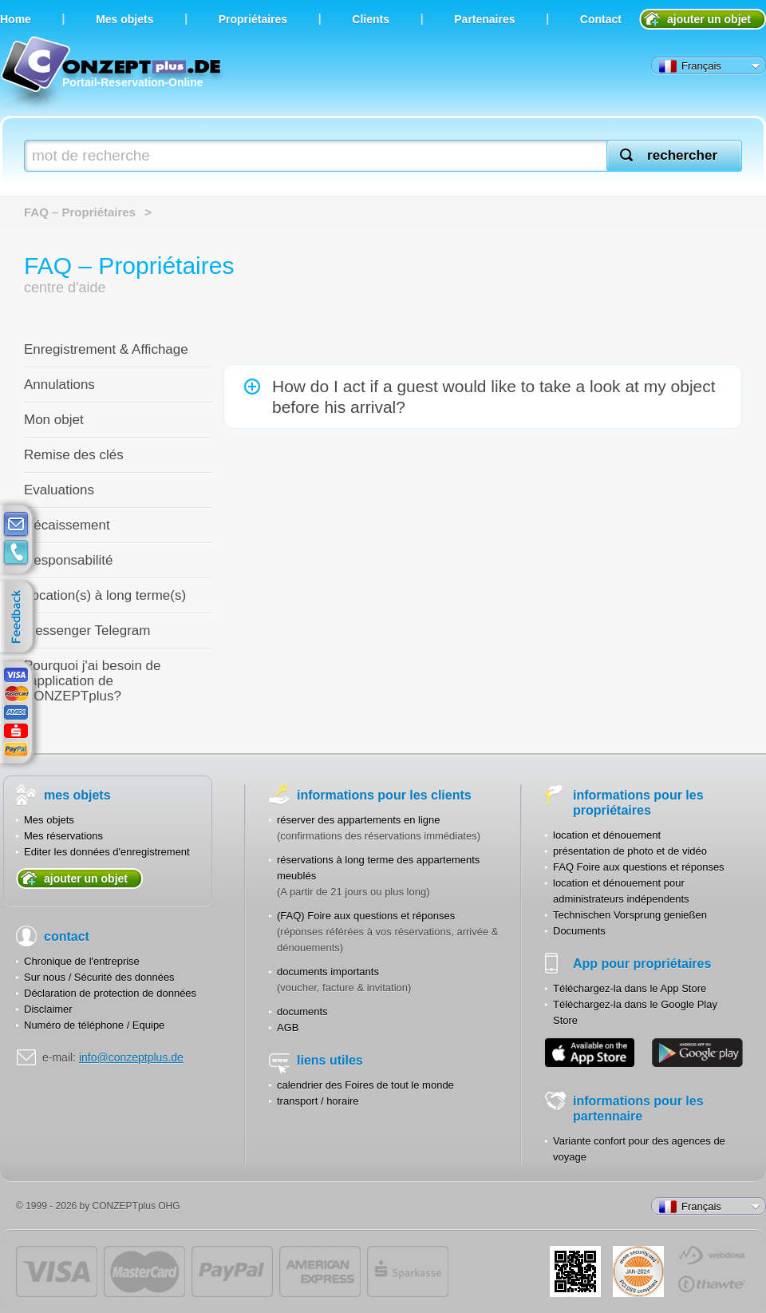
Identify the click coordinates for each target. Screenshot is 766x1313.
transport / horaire (318, 1101)
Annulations (59, 384)
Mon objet (54, 419)
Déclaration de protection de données (110, 993)
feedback (20, 617)
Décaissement (67, 525)
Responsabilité (68, 560)
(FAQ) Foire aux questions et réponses (366, 916)
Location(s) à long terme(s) (105, 595)
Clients (370, 19)
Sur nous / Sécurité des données (99, 977)
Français (690, 66)
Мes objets (124, 19)
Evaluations (59, 490)
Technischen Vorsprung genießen (630, 915)
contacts (16, 552)
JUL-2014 (638, 1271)
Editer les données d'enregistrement (107, 852)
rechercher (682, 155)
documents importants (328, 972)
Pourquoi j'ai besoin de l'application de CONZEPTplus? (92, 681)
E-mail (16, 524)
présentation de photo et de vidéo (630, 851)
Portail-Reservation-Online (113, 74)
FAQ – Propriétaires (80, 212)
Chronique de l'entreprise (82, 961)
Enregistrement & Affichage (106, 349)
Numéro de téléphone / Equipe (94, 1025)
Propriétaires (253, 19)
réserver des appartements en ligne (358, 820)
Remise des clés (74, 454)
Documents (579, 931)
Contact (601, 19)
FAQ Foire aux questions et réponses (639, 867)
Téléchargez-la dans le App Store (629, 988)
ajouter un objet (709, 19)
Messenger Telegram (87, 630)
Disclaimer (48, 1009)
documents (302, 1011)
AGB (287, 1027)
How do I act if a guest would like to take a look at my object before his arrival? (494, 396)
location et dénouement (607, 835)
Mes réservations (63, 836)
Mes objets (49, 820)
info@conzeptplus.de (131, 1057)
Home (15, 19)
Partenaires (484, 19)
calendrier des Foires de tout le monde (365, 1085)
